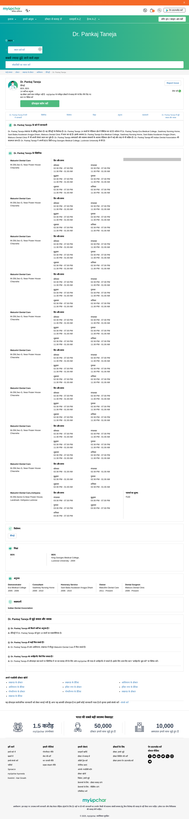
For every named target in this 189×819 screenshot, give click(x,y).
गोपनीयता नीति (48, 752)
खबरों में (10, 756)
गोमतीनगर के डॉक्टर (17, 691)
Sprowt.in (12, 769)
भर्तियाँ (10, 765)
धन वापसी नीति (48, 761)
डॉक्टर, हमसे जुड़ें (118, 752)
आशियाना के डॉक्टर (130, 682)
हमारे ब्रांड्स (28, 19)
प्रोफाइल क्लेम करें (40, 103)
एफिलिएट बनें (82, 791)
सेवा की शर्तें (47, 756)
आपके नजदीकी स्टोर (85, 769)
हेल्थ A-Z (92, 19)
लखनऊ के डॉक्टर (16, 682)
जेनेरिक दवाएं (82, 765)
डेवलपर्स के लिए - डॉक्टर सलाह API (90, 782)
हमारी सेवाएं (82, 747)
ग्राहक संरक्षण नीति (49, 765)
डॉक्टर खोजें (82, 774)
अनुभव (120, 115)
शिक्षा (94, 115)
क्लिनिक (43, 115)
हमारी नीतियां (48, 747)
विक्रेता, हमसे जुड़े (84, 778)
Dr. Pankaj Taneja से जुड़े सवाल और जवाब (170, 116)
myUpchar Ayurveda (16, 774)
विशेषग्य (69, 115)
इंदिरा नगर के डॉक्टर (73, 687)
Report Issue (173, 83)
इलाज (10, 19)
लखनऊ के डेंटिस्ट (72, 682)
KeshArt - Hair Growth (17, 778)
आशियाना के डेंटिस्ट (16, 687)
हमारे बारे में (12, 752)
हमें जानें (11, 747)
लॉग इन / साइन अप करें (172, 19)
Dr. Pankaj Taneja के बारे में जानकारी (18, 116)
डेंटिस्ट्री (12, 536)
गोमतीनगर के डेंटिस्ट (73, 691)
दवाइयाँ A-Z (75, 19)
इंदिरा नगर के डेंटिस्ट (130, 687)
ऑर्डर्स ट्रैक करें (82, 761)
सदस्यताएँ (145, 115)
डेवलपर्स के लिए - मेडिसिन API (88, 787)
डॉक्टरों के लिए (119, 747)
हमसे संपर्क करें (13, 761)
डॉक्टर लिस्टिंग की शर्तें (120, 756)
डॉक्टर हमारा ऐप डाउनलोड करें (123, 761)
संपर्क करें (125, 702)
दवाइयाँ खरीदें (82, 752)
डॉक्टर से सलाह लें (53, 19)
